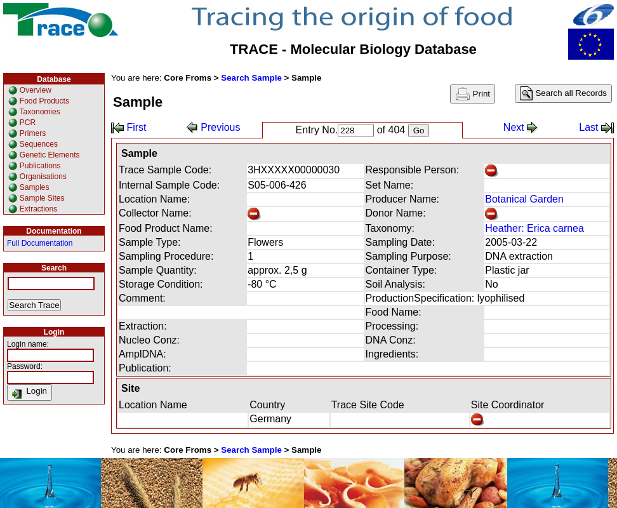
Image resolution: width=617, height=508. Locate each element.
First (129, 127)
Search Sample (251, 78)
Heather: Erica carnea (534, 228)
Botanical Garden (524, 199)
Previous (214, 127)
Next (520, 127)
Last (596, 127)
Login (29, 392)
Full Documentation (39, 243)
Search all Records (563, 93)
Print (472, 94)
